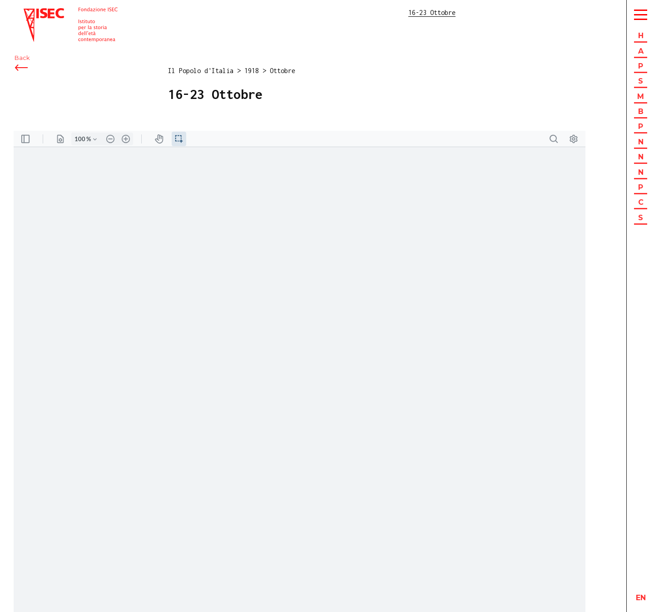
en (641, 597)
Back (22, 57)
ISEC (31, 12)
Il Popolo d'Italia (200, 70)
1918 (251, 70)
